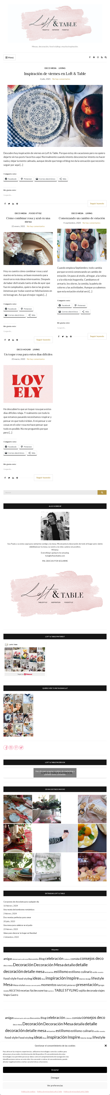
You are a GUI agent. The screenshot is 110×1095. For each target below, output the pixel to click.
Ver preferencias (55, 1085)
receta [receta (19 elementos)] (6, 991)
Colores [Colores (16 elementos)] (67, 959)
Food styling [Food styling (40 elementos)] (24, 978)
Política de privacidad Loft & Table (49, 1091)
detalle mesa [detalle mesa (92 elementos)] (33, 971)
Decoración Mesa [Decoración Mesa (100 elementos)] (49, 964)
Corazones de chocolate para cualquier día (21, 902)
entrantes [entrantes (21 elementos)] (49, 972)
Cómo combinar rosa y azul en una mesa (28, 219)
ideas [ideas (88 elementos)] (37, 978)
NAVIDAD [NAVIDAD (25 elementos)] (62, 985)
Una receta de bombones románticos (18, 909)
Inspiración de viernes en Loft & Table (55, 73)
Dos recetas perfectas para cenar (17, 917)
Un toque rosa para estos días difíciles (28, 354)
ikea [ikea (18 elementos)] (43, 979)
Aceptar (55, 1070)
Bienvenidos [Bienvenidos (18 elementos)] (34, 959)
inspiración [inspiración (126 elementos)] (56, 977)
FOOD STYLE (35, 213)
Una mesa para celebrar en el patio (17, 925)
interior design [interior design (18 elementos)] (85, 979)
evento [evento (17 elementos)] (100, 972)
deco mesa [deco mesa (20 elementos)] (8, 965)
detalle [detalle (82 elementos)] (69, 965)
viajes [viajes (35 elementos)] (101, 990)
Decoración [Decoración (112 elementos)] (23, 964)
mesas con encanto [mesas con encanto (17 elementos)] (33, 985)
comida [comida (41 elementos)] (74, 958)
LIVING (62, 68)
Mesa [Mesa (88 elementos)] (7, 984)
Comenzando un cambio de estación (82, 218)
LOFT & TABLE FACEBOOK (55, 762)
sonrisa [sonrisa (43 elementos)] (42, 990)
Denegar (55, 1077)
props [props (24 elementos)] (101, 985)
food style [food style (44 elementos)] (10, 978)
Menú (9, 57)
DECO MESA (50, 68)
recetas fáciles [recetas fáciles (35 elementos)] (29, 990)
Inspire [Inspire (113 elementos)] (72, 978)
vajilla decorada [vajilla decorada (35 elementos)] (88, 990)
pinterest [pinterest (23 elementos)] (71, 985)
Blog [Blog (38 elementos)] (42, 958)
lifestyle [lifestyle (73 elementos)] (97, 978)
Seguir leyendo (97, 203)
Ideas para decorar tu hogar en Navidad (20, 933)
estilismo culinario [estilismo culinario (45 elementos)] (80, 971)
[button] (105, 1045)
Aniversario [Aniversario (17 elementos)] (17, 959)
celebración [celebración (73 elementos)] (54, 958)
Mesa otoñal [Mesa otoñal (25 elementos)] (19, 985)
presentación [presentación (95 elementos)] (87, 984)
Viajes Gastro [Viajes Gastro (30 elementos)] (10, 994)
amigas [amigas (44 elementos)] (7, 958)
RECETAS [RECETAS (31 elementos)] (14, 990)
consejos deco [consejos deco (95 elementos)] (92, 958)
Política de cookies (28, 1091)
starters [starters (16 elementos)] (51, 991)
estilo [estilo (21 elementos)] (95, 972)
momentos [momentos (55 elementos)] (48, 985)
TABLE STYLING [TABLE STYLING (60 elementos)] (66, 990)
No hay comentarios (61, 79)
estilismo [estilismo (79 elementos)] (61, 971)
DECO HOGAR (24, 349)
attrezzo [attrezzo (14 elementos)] (25, 959)
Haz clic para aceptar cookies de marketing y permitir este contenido (55, 773)
